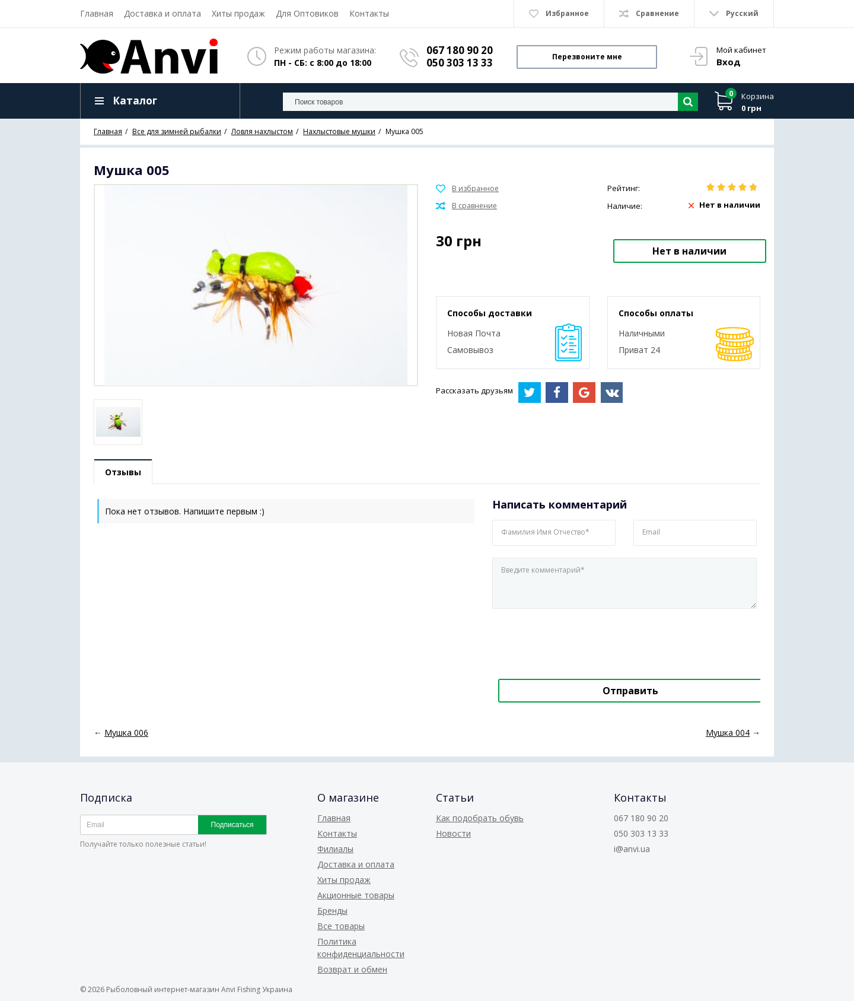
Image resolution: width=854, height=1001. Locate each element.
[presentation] (573, 641)
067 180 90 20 (459, 50)
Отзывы (123, 472)
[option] (118, 422)
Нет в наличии (689, 251)
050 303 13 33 (459, 62)
